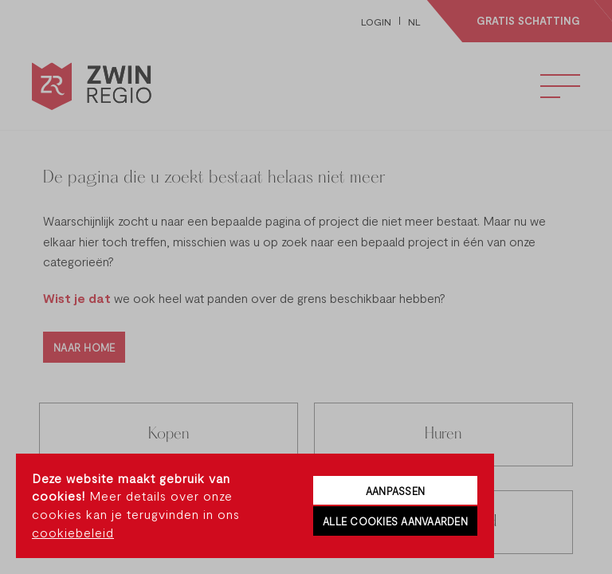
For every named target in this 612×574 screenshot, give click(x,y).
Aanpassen (395, 491)
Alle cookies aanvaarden (395, 521)
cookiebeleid (73, 532)
